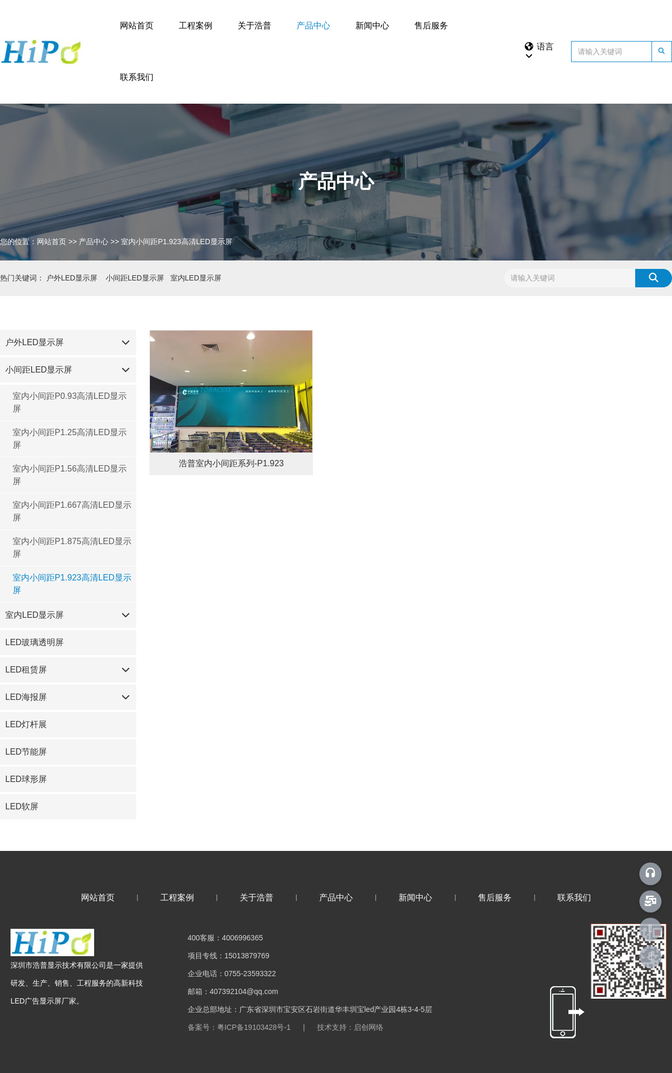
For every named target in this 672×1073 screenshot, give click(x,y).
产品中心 (313, 25)
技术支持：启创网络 (350, 1027)
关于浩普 (254, 25)
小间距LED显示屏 (38, 369)
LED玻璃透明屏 (34, 642)
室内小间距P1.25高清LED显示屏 (70, 438)
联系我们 (137, 77)
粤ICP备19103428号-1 (254, 1027)
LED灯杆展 (26, 724)
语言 (538, 51)
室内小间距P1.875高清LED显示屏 (72, 547)
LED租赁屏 (26, 669)
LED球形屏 (26, 779)
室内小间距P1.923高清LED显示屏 (72, 584)
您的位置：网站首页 (34, 241)
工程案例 (195, 25)
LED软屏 (21, 806)
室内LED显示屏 (34, 614)
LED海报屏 (26, 697)
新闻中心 (372, 25)
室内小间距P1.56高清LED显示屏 (70, 475)
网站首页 (137, 25)
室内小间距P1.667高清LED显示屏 (72, 511)
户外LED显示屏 (34, 342)
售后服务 (431, 25)
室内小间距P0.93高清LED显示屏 (70, 402)
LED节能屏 (26, 751)
